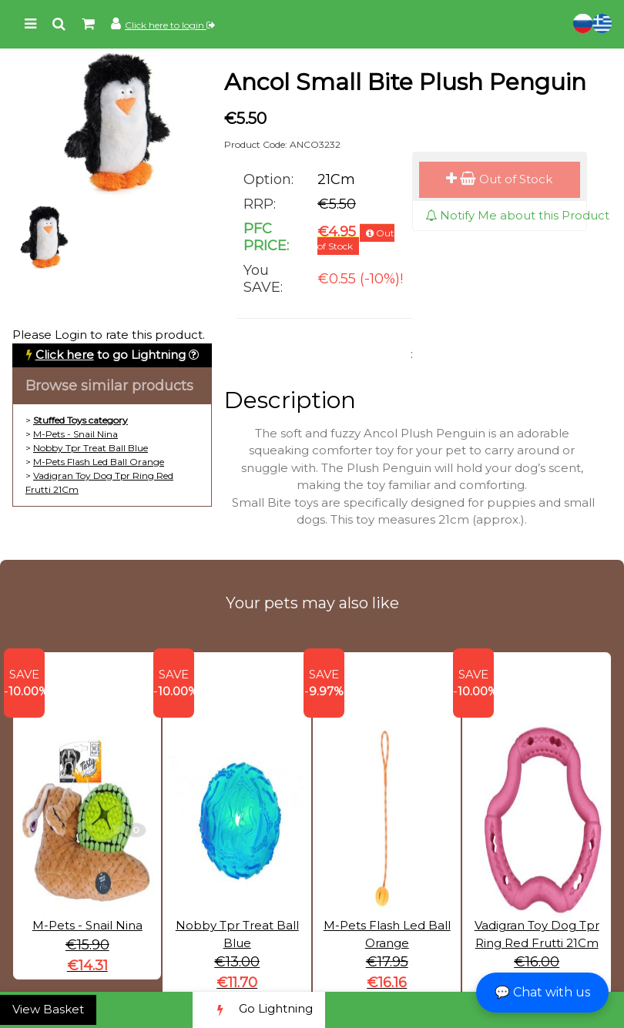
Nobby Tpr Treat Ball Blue (90, 448)
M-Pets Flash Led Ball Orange (98, 461)
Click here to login (170, 25)
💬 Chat (542, 992)
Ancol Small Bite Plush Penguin (405, 82)
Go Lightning (259, 1010)
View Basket (48, 1009)
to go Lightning (110, 354)
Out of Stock (499, 179)
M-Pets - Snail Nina (75, 434)
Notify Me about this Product (517, 215)
